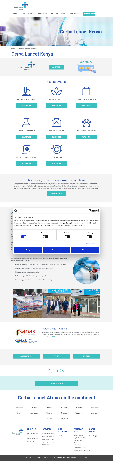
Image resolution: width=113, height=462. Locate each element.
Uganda (94, 413)
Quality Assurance (32, 439)
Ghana (79, 408)
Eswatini (34, 408)
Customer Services (48, 437)
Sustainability (31, 442)
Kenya (19, 413)
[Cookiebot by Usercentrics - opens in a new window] (90, 210)
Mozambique (34, 413)
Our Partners (26, 357)
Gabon (64, 408)
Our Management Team (32, 435)
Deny (28, 250)
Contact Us (74, 14)
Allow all (85, 250)
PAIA (64, 458)
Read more (26, 106)
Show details (90, 244)
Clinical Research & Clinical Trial (48, 444)
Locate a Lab (42, 14)
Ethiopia (49, 408)
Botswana (19, 408)
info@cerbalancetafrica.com (82, 451)
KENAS (53, 337)
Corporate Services (48, 440)
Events (56, 357)
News (63, 14)
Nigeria (49, 413)
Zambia (49, 419)
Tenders (86, 357)
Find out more (56, 194)
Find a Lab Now (89, 14)
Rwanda (64, 413)
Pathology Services (48, 434)
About (15, 14)
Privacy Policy (84, 458)
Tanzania (79, 413)
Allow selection (56, 250)
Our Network (28, 14)
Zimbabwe (64, 419)
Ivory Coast (94, 408)
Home (13, 49)
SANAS (46, 337)
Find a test (54, 14)
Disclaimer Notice (72, 458)
